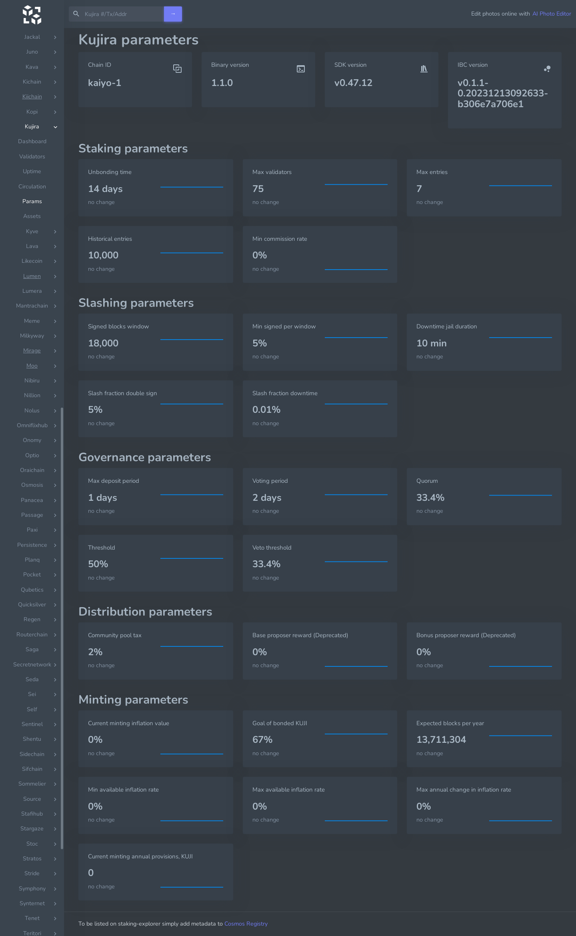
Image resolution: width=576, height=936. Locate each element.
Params (32, 668)
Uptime (32, 638)
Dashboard (32, 608)
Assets (32, 683)
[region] (32, 482)
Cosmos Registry (246, 924)
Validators (32, 624)
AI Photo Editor (551, 14)
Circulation (32, 654)
